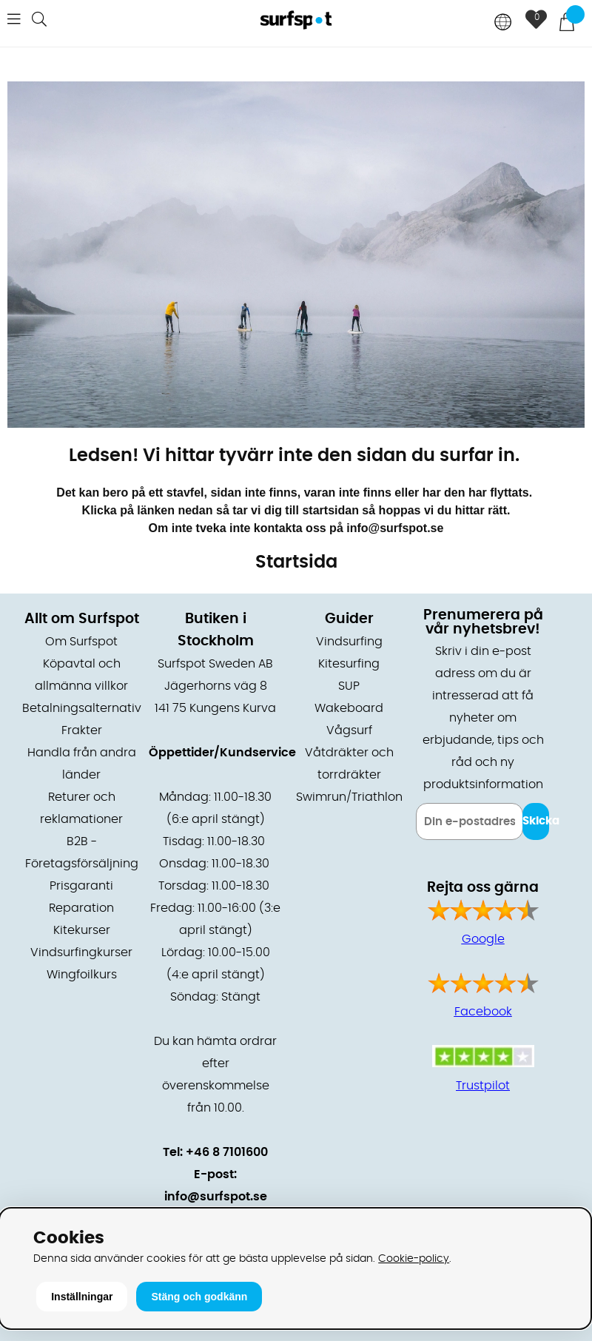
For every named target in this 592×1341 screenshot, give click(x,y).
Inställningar (81, 1297)
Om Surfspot (81, 642)
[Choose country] (503, 23)
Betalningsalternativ (81, 708)
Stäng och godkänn (199, 1297)
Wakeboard (348, 708)
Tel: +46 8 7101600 (215, 1152)
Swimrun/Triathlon (349, 797)
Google (483, 939)
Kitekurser (81, 930)
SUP (349, 686)
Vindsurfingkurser (81, 952)
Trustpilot (483, 1086)
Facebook (483, 1012)
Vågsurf (349, 730)
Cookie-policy (413, 1258)
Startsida (296, 562)
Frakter (81, 730)
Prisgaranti (81, 886)
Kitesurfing (349, 664)
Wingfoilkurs (82, 975)
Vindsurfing (349, 642)
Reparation (81, 908)
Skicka (535, 821)
